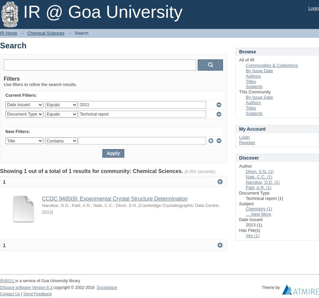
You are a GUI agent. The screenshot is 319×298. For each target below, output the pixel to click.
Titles (251, 81)
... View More (258, 214)
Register (247, 142)
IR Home (8, 33)
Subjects (254, 86)
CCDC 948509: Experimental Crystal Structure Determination (115, 199)
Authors (253, 76)
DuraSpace (107, 287)
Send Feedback (38, 294)
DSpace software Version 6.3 (26, 287)
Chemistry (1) (259, 208)
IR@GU (7, 281)
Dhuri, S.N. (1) (260, 171)
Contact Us (10, 294)
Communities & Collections (272, 65)
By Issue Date (259, 70)
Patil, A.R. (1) (259, 187)
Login (313, 8)
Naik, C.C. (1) (259, 176)
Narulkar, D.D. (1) (263, 182)
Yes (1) (253, 235)
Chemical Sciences (46, 33)
